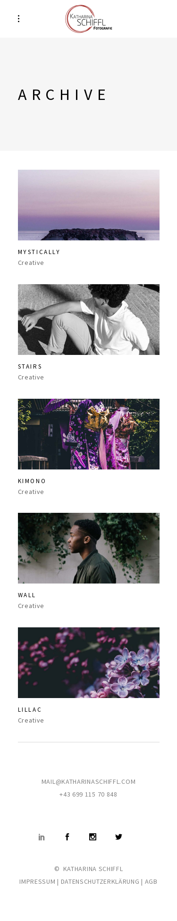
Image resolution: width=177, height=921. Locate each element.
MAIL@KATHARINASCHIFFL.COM (89, 781)
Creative (31, 263)
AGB (151, 881)
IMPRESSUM (37, 881)
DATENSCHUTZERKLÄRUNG (100, 881)
